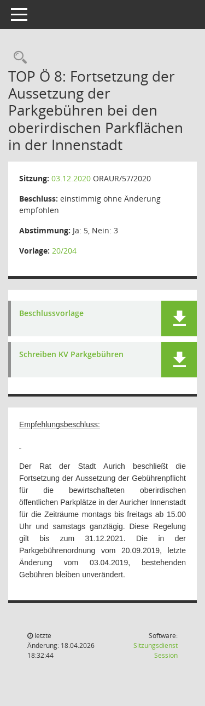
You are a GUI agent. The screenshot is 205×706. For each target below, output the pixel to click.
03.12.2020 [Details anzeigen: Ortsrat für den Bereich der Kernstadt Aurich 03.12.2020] (71, 178)
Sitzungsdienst (155, 650)
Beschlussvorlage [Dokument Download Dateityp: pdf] (51, 313)
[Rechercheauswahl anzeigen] (17, 58)
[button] (179, 318)
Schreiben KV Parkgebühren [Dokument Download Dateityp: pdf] (71, 354)
